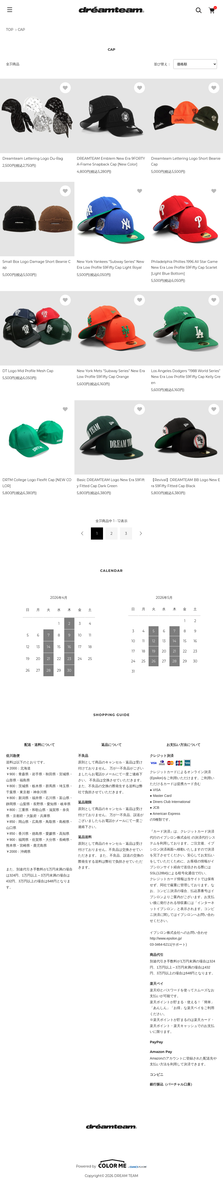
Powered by (111, 1163)
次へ (141, 533)
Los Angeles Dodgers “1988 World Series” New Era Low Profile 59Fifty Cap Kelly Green (185, 377)
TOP (9, 29)
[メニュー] (9, 9)
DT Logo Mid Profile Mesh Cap (27, 371)
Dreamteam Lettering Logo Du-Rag (32, 158)
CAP (21, 29)
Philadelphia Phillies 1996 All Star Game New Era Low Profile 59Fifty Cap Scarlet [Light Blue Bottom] (184, 267)
